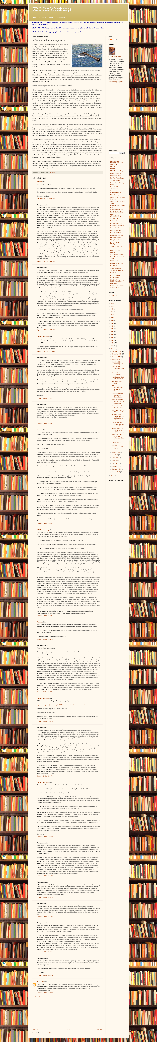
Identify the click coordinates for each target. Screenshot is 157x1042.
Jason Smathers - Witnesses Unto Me (115, 191)
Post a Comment (39, 997)
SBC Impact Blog (115, 265)
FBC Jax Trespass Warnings (115, 243)
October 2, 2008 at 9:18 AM (45, 916)
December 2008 (117, 351)
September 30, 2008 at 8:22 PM (46, 198)
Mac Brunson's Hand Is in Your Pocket (118, 378)
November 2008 (117, 354)
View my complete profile (116, 81)
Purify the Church (115, 221)
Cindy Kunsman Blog (116, 173)
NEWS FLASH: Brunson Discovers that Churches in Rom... (118, 417)
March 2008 (116, 466)
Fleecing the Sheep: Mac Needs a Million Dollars (117, 395)
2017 (112, 323)
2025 (112, 306)
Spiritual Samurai (115, 180)
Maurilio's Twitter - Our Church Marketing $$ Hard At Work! (117, 281)
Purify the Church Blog (116, 235)
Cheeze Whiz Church (116, 228)
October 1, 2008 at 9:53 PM (44, 615)
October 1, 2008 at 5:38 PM (44, 423)
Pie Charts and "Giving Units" (117, 373)
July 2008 (115, 455)
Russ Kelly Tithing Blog (117, 225)
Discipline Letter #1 (116, 237)
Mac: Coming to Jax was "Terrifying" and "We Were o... (118, 430)
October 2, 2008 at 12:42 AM (45, 876)
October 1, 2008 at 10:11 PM (45, 639)
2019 (112, 317)
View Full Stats (113, 295)
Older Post (99, 1029)
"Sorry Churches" (117, 442)
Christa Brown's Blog (116, 273)
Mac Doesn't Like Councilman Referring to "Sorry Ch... (118, 437)
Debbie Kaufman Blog (116, 212)
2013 (112, 334)
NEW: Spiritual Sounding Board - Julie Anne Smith (116, 162)
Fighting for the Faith (116, 223)
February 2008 (116, 469)
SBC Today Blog (115, 261)
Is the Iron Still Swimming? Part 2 (118, 363)
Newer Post (36, 1029)
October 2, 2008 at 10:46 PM (45, 975)
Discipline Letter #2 (116, 240)
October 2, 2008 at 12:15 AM (45, 836)
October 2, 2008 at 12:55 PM (45, 952)
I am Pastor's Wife (115, 175)
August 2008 (116, 452)
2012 (112, 337)
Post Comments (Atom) (46, 1033)
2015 (112, 329)
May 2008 (115, 460)
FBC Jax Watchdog (43, 336)
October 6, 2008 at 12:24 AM (45, 992)
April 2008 (115, 463)
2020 (112, 314)
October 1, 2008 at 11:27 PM (45, 721)
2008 (112, 348)
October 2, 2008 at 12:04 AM (45, 776)
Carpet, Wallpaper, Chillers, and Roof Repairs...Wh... (118, 424)
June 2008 (115, 458)
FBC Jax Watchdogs (51, 9)
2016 (112, 326)
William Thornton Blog (116, 209)
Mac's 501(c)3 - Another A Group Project (117, 286)
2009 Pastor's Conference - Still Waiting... (118, 446)
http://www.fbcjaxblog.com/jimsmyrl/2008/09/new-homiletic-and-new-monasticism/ (61, 705)
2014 (112, 331)
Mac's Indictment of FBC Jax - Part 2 (117, 406)
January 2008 (116, 472)
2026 (112, 303)
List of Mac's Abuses (116, 233)
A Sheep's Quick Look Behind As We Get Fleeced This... (117, 388)
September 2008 (117, 359)
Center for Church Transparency (115, 187)
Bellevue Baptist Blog (116, 263)
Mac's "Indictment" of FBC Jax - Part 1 (118, 411)
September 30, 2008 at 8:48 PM (46, 261)
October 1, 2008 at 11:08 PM (45, 692)
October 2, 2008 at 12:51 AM (45, 897)
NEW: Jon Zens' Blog (116, 171)
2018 (112, 320)
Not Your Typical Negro (117, 178)
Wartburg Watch (114, 218)
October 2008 (116, 357)
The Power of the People (117, 382)
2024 (112, 309)
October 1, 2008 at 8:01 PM (44, 523)
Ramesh (39, 181)
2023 (112, 312)
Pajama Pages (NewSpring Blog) (115, 215)
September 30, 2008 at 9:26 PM (46, 330)
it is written (40, 981)
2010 (112, 343)
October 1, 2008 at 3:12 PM (44, 398)
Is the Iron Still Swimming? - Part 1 (118, 368)
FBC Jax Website (115, 275)
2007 (112, 475)
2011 (112, 340)
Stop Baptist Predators (116, 270)
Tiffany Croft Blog (115, 268)
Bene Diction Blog (115, 230)
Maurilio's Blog (114, 277)
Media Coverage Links (116, 195)
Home (67, 1029)
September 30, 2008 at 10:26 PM (46, 351)
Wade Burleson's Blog (116, 254)
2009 (112, 346)
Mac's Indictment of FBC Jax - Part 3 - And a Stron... (118, 401)
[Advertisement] (67, 1013)
